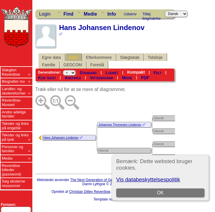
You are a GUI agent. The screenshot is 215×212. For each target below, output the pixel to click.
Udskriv (130, 14)
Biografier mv (13, 81)
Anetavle (73, 77)
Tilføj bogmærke (151, 15)
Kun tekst (47, 77)
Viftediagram (101, 77)
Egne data (51, 57)
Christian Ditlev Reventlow (89, 192)
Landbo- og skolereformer (14, 91)
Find (69, 13)
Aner (73, 57)
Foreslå (97, 64)
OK (160, 192)
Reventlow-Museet (11, 102)
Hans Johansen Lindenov (61, 137)
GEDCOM (73, 64)
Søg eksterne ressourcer (13, 183)
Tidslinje (155, 57)
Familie (48, 64)
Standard (88, 72)
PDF (145, 77)
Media (7, 158)
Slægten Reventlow (11, 72)
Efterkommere (99, 57)
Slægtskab (129, 57)
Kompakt (136, 72)
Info (111, 13)
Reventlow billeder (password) (11, 169)
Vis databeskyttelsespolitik (148, 179)
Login (45, 13)
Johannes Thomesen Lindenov (120, 124)
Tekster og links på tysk (15, 137)
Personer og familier (12, 149)
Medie (90, 13)
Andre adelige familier (14, 114)
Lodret (112, 72)
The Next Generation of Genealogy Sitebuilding (107, 180)
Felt (157, 72)
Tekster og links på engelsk (15, 125)
